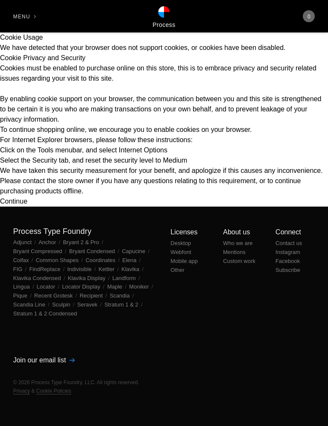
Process (163, 24)
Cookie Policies (53, 391)
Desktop (180, 243)
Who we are (237, 243)
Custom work (239, 261)
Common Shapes (58, 260)
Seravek (88, 304)
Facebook (287, 261)
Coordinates (101, 260)
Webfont (180, 252)
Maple (115, 286)
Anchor (48, 242)
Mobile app (184, 261)
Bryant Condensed (93, 251)
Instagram (287, 252)
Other (177, 270)
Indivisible (80, 269)
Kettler (107, 269)
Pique (21, 295)
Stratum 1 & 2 (122, 304)
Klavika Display (87, 278)
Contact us (288, 243)
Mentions (234, 252)
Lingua (22, 286)
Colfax (21, 260)
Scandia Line (30, 304)
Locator (47, 286)
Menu (21, 17)
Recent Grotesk (54, 295)
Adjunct (23, 242)
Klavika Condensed (38, 278)
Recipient (91, 295)
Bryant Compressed (38, 251)
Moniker (139, 286)
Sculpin (62, 304)
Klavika (131, 269)
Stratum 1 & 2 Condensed (45, 313)
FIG (18, 269)
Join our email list (44, 360)
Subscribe (287, 270)
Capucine (134, 251)
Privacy (21, 391)
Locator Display (82, 286)
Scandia (121, 295)
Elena (130, 260)
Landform (125, 278)
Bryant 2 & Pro (81, 242)
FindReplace (45, 269)
